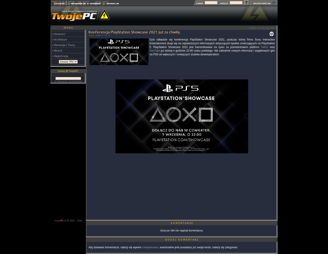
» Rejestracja (60, 56)
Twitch (264, 47)
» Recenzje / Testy (63, 44)
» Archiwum (59, 39)
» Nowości (58, 33)
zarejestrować (150, 247)
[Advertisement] (197, 15)
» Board (57, 50)
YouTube (155, 50)
